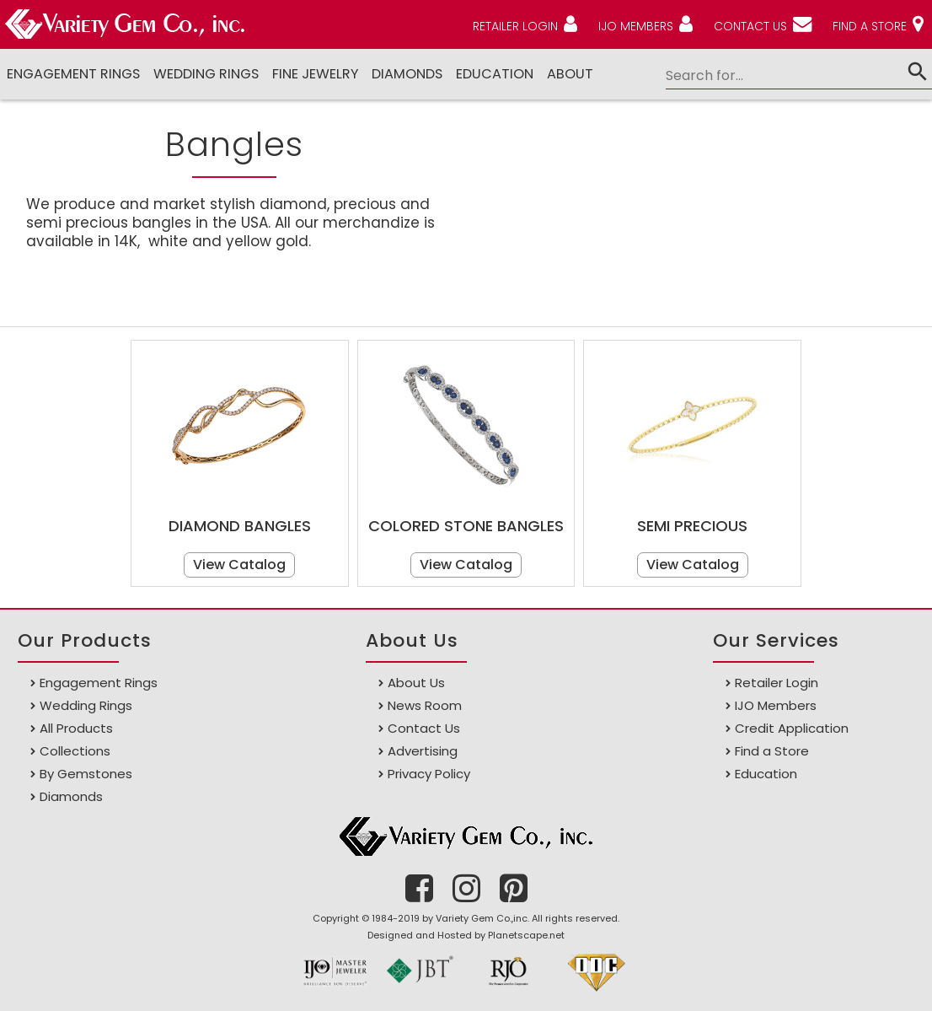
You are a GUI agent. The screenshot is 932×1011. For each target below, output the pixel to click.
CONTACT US (750, 26)
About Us (416, 682)
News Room (425, 705)
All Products (76, 728)
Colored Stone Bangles (466, 525)
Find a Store (772, 751)
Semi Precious (692, 525)
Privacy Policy (429, 773)
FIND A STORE (870, 26)
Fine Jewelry (315, 73)
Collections (75, 751)
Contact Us (424, 728)
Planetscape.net (526, 935)
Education (494, 73)
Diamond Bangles (240, 525)
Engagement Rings (73, 73)
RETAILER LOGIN (515, 26)
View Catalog (239, 564)
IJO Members (776, 705)
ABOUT (570, 73)
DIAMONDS (407, 73)
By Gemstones (86, 773)
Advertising (423, 751)
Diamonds (71, 796)
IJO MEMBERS (635, 26)
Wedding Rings (206, 73)
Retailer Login (776, 682)
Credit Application (792, 728)
